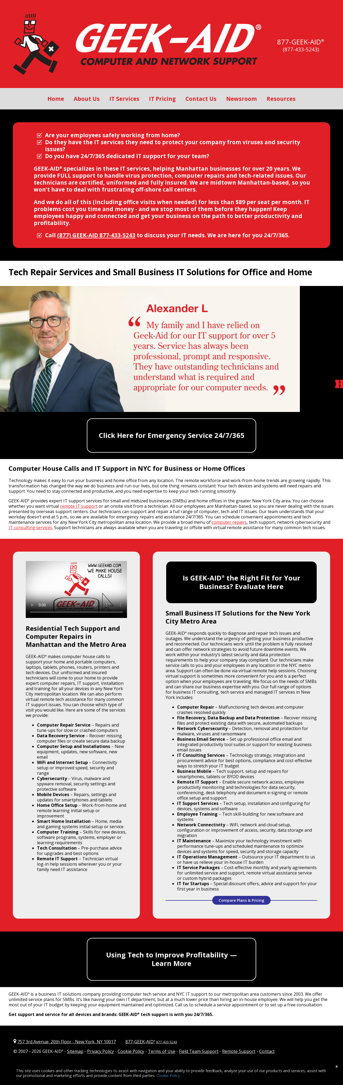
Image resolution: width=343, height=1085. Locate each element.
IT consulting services (30, 527)
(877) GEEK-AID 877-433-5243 (96, 235)
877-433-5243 (166, 1042)
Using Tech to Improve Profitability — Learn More (171, 959)
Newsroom (241, 98)
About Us (87, 98)
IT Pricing (162, 98)
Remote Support (238, 1051)
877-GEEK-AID (299, 42)
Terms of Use (161, 1051)
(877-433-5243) (301, 49)
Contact (267, 1051)
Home (55, 98)
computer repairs (229, 522)
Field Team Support (198, 1051)
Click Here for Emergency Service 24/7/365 (171, 435)
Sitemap (75, 1051)
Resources (281, 98)
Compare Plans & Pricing (241, 900)
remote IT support (79, 506)
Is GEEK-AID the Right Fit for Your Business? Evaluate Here (241, 582)
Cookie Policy (131, 1051)
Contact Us (201, 98)
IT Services (124, 98)
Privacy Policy (100, 1051)
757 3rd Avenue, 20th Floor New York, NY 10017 (66, 1042)
